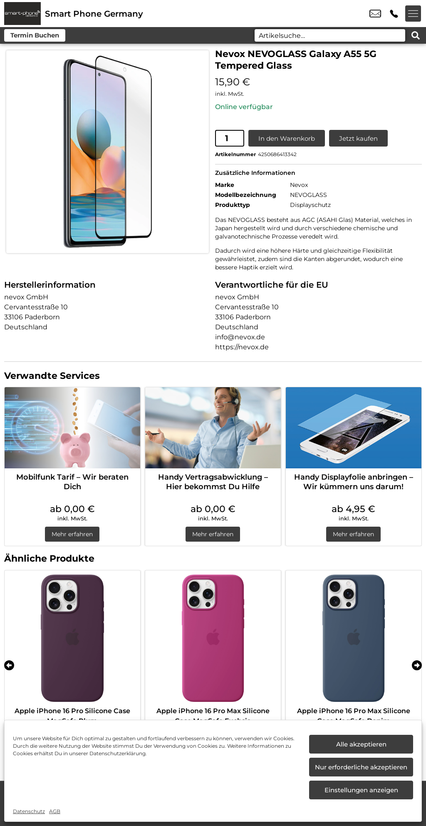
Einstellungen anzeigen (361, 790)
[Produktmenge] (229, 137)
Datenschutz (29, 811)
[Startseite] (22, 13)
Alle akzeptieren (361, 744)
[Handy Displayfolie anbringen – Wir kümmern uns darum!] (353, 427)
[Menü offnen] (413, 13)
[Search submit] (415, 35)
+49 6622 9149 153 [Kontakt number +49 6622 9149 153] (394, 14)
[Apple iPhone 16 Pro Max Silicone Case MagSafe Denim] (353, 638)
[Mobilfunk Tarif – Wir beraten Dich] (72, 427)
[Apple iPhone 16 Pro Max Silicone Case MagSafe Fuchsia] (213, 638)
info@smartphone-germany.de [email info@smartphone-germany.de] (375, 14)
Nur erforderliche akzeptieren (361, 767)
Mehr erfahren (72, 533)
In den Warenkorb (286, 138)
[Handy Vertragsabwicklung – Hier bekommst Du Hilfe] (213, 427)
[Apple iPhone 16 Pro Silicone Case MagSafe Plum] (72, 638)
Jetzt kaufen (358, 138)
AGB (54, 811)
